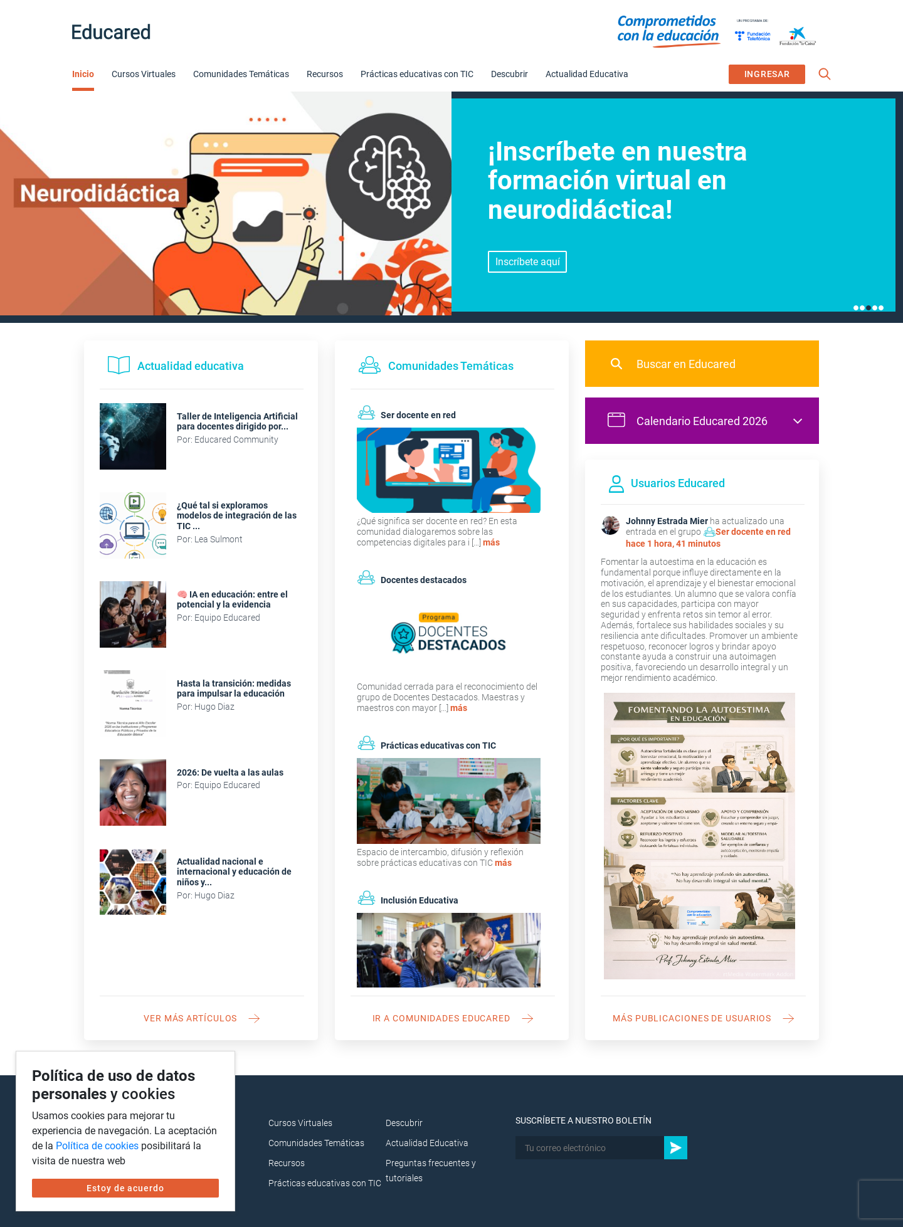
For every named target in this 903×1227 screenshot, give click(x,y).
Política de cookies (97, 1146)
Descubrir (509, 74)
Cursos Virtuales (144, 74)
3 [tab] (868, 307)
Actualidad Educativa (587, 74)
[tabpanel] (451, 207)
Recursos (325, 74)
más (491, 542)
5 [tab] (881, 307)
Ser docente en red (753, 532)
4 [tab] (874, 307)
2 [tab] (862, 307)
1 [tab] (855, 307)
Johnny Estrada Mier (667, 521)
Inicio (83, 74)
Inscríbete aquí (527, 262)
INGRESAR (767, 74)
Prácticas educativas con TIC (417, 74)
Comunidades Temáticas (241, 74)
